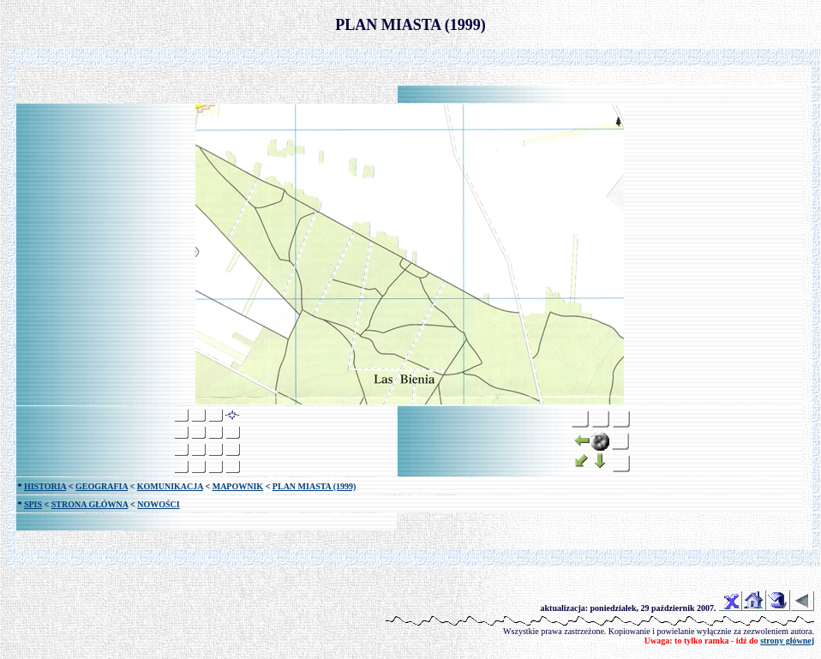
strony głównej (787, 640)
